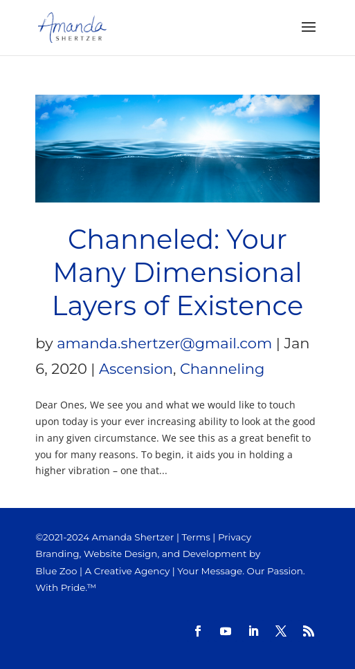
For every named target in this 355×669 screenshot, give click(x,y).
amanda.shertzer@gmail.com (164, 343)
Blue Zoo (56, 570)
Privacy (234, 537)
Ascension (136, 368)
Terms (195, 537)
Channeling (222, 368)
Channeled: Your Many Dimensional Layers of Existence (177, 272)
